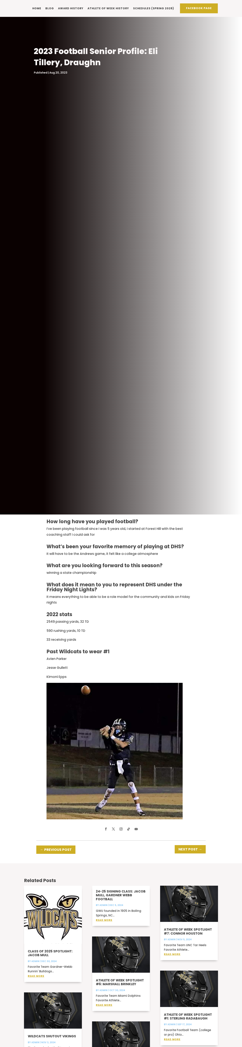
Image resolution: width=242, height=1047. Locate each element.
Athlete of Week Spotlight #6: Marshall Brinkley (120, 987)
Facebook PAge (199, 8)
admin (35, 966)
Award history (70, 8)
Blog (49, 8)
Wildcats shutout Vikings (52, 1041)
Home (36, 8)
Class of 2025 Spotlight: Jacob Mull (50, 958)
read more (36, 981)
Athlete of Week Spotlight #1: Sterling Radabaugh (188, 1021)
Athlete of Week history (108, 8)
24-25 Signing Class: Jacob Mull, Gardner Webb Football (121, 900)
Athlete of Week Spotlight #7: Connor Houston (188, 936)
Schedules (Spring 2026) (153, 8)
